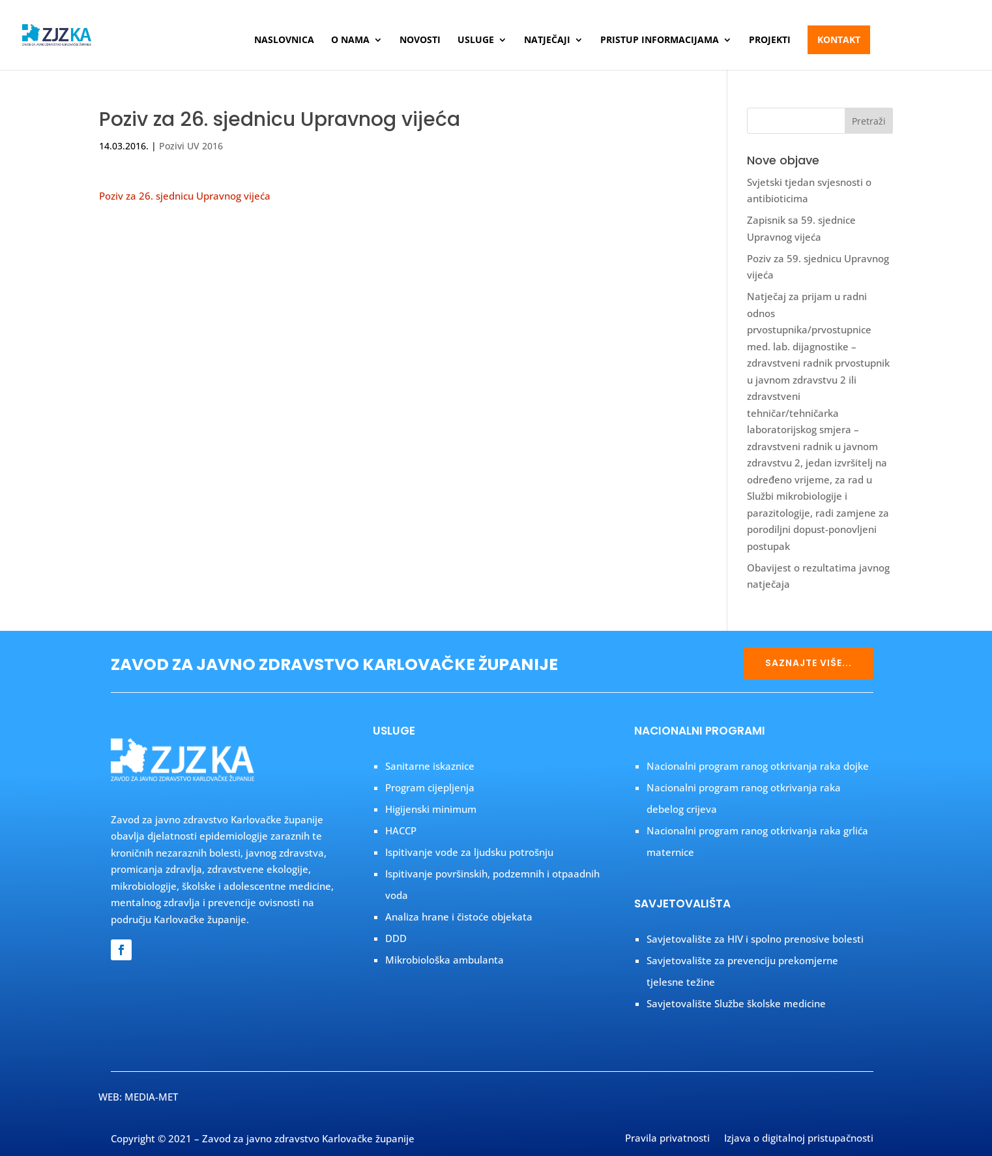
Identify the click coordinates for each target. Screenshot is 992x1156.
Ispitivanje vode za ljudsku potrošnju (469, 852)
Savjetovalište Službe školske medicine (736, 1003)
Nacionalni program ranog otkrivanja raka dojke (758, 765)
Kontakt (838, 39)
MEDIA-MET (151, 1096)
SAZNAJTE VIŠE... (808, 662)
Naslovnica (284, 40)
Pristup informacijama (659, 40)
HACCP (400, 830)
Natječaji (547, 40)
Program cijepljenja (429, 787)
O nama (350, 40)
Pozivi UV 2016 (191, 146)
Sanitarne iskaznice (429, 765)
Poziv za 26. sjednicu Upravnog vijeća (184, 195)
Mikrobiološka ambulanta (444, 959)
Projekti (770, 40)
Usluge (476, 40)
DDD (396, 938)
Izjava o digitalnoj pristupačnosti (798, 1139)
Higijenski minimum (430, 808)
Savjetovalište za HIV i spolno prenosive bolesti (755, 938)
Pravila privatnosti (667, 1139)
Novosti (420, 40)
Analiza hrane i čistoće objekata (458, 916)
